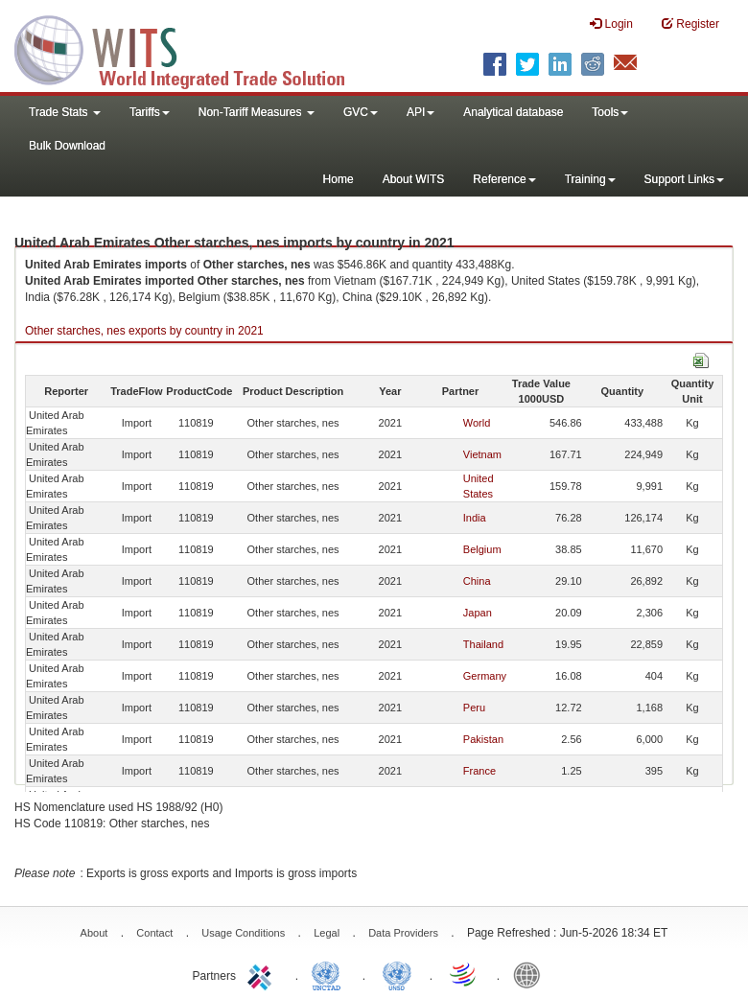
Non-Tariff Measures (257, 112)
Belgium (482, 549)
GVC (360, 112)
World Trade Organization (464, 974)
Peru (474, 707)
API (420, 112)
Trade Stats (65, 112)
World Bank (531, 974)
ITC (263, 974)
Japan (477, 612)
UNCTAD (330, 974)
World (477, 423)
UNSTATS (397, 974)
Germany (484, 676)
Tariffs (149, 112)
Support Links (684, 179)
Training (590, 179)
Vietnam (482, 454)
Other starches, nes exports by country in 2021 (144, 330)
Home (338, 179)
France (479, 771)
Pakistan (483, 739)
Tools (610, 112)
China (477, 581)
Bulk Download (67, 145)
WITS (192, 48)
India (474, 517)
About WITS (414, 179)
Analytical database (513, 112)
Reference (504, 179)
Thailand (483, 644)
